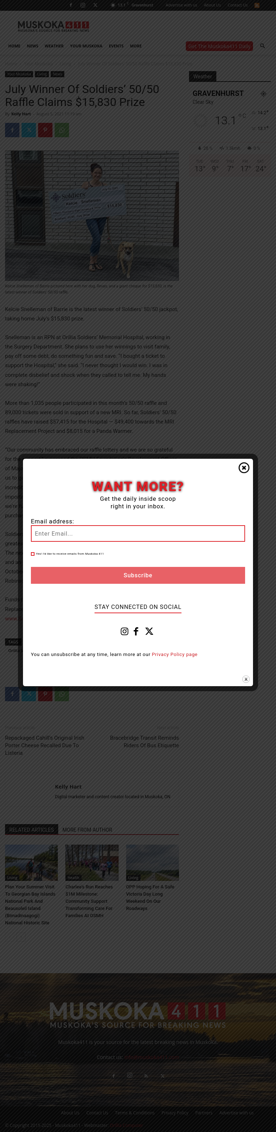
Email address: (52, 521)
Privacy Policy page (175, 654)
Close (244, 467)
